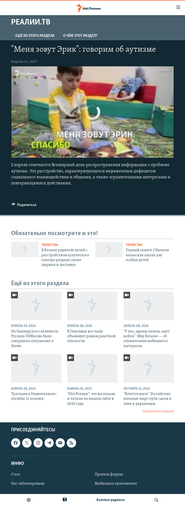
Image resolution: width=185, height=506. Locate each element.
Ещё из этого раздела (34, 36)
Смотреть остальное (158, 411)
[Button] (23, 206)
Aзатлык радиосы (110, 500)
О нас (15, 474)
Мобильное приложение (116, 484)
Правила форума (109, 474)
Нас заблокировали (28, 484)
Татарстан (49, 245)
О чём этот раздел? (80, 36)
